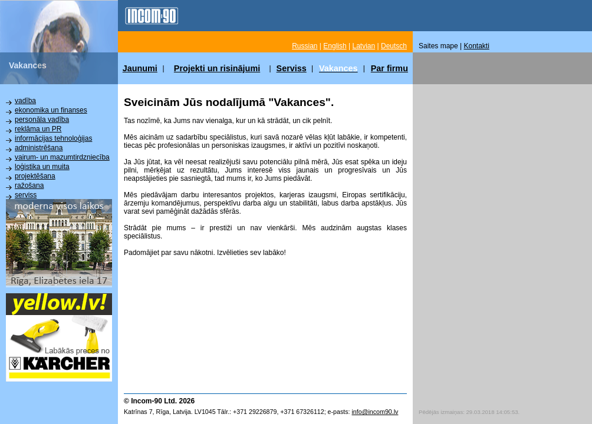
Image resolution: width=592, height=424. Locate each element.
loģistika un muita (42, 167)
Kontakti (476, 46)
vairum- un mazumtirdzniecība (62, 157)
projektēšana (35, 176)
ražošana (29, 185)
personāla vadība (42, 119)
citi (19, 214)
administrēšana (39, 148)
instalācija (30, 204)
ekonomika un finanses (51, 110)
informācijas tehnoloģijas (53, 138)
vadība (25, 101)
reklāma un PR (38, 129)
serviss (26, 195)
